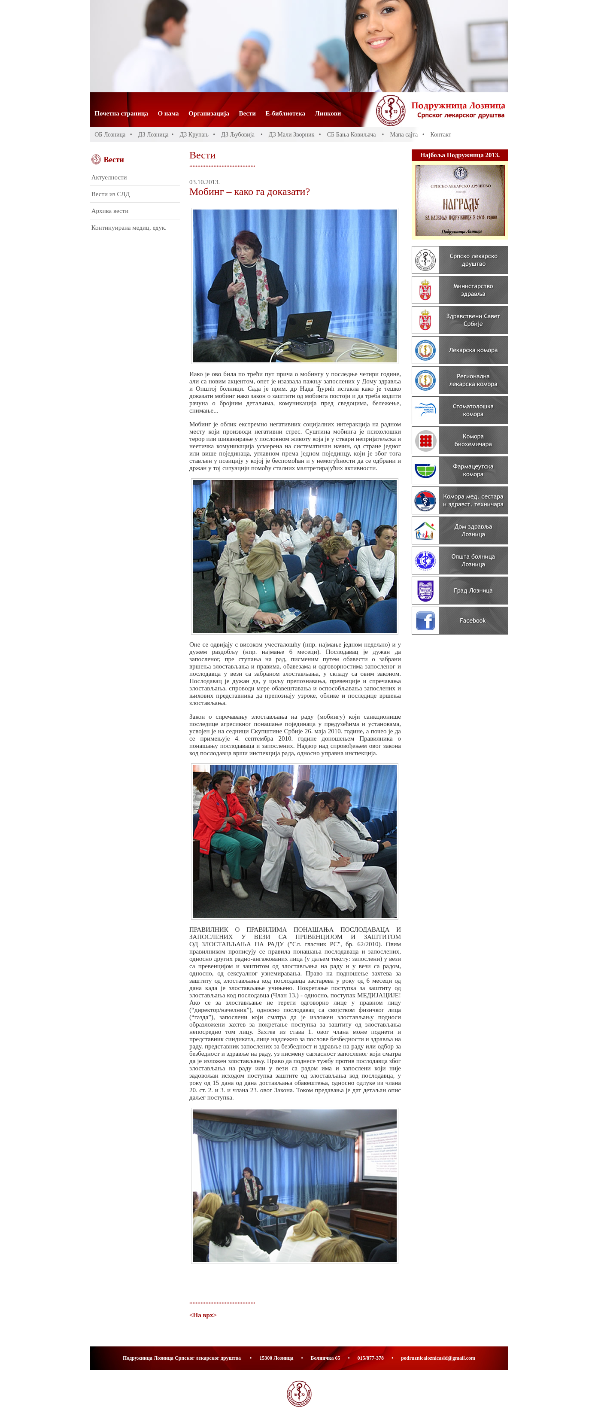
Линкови (328, 113)
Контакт (441, 134)
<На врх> (203, 1315)
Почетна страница (121, 113)
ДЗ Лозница (153, 134)
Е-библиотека (286, 113)
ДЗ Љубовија (238, 134)
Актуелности (109, 177)
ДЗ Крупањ (193, 134)
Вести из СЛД (110, 194)
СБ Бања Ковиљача (351, 134)
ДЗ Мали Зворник (292, 134)
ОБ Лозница (109, 134)
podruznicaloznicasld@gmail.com (438, 1358)
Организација (208, 113)
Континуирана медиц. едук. (129, 227)
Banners (460, 400)
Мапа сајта (404, 134)
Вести (247, 113)
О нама (168, 113)
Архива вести (109, 210)
